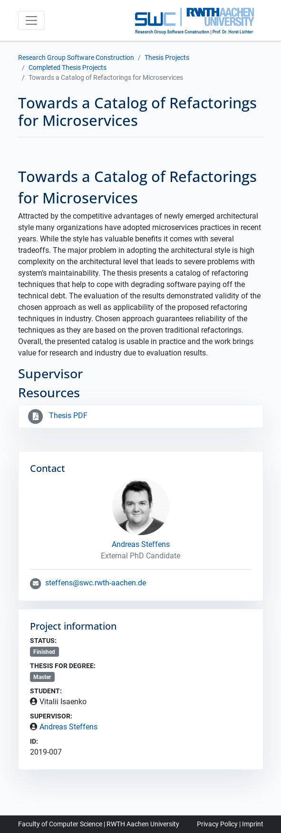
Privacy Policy (217, 824)
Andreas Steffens (68, 726)
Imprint (252, 824)
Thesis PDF (56, 415)
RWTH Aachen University (143, 824)
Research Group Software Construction (76, 57)
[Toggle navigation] (31, 20)
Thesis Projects (167, 57)
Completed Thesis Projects (68, 67)
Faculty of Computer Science (60, 824)
